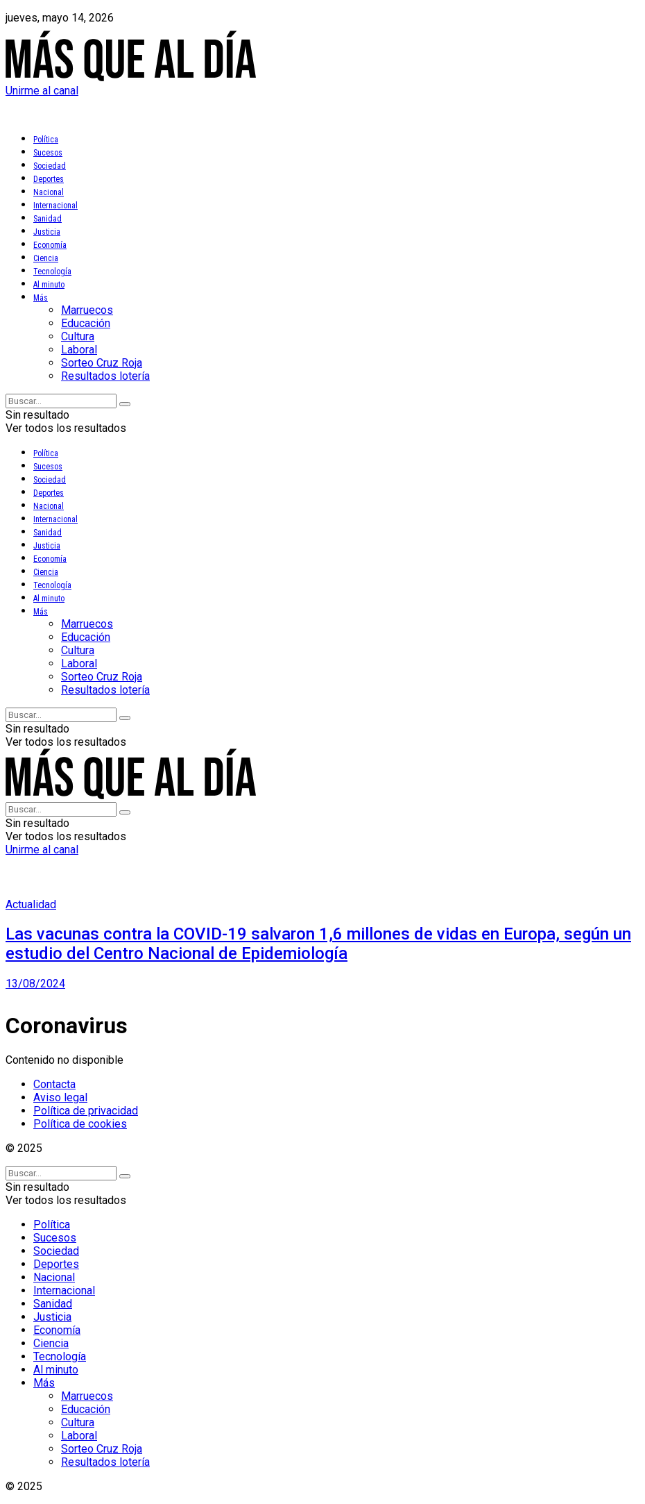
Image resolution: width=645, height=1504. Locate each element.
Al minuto (48, 285)
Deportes (48, 179)
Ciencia (45, 258)
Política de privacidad (85, 1110)
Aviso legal (60, 1097)
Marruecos (87, 310)
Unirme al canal (42, 90)
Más (40, 298)
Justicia (46, 232)
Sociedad (49, 166)
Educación (85, 323)
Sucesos (47, 153)
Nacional (48, 192)
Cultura (77, 336)
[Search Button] (124, 404)
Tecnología (52, 271)
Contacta (54, 1084)
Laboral (79, 349)
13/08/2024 (35, 983)
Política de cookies (80, 1123)
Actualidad (31, 904)
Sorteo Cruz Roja (101, 362)
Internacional (55, 205)
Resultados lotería (105, 376)
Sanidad (47, 219)
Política (45, 139)
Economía (50, 245)
